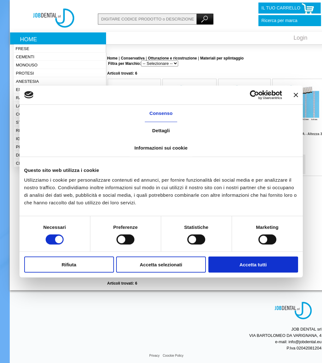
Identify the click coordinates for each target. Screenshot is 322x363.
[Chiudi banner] (296, 95)
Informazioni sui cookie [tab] (161, 147)
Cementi (25, 56)
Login (301, 38)
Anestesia (27, 81)
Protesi (25, 73)
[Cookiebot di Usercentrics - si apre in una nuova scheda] (254, 94)
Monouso (27, 65)
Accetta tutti (253, 264)
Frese (22, 48)
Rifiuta (69, 264)
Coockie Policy (173, 355)
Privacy (154, 355)
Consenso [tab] (161, 113)
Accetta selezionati (161, 264)
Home (28, 39)
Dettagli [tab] (161, 130)
